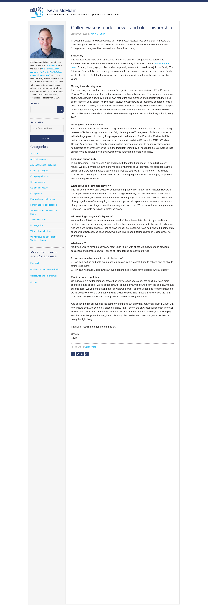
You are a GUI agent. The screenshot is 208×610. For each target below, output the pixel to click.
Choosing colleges (39, 171)
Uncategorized (37, 225)
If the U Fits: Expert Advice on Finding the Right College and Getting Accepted (46, 72)
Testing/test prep (38, 220)
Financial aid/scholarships (42, 199)
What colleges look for (40, 231)
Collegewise (90, 347)
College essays (37, 182)
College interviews (39, 188)
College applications (39, 176)
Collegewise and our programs (43, 276)
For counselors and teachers (43, 205)
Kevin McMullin (62, 10)
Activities (34, 153)
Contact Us (35, 282)
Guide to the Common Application (45, 269)
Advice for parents (38, 159)
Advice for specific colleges (43, 165)
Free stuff (34, 263)
